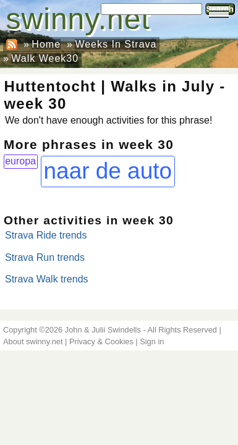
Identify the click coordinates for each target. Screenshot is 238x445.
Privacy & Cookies (101, 341)
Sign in (152, 341)
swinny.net (78, 18)
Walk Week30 (45, 58)
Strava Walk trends (46, 279)
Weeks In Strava (115, 44)
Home (46, 44)
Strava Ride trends (46, 235)
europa (20, 161)
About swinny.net (33, 341)
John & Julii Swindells (103, 329)
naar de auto (108, 171)
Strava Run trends (45, 257)
